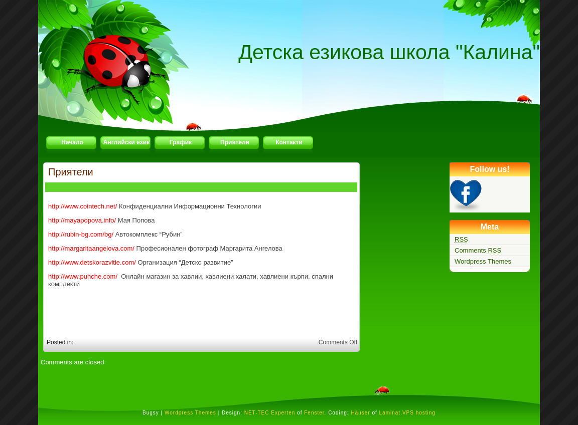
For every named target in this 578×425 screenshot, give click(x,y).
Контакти (289, 142)
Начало (72, 142)
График (181, 142)
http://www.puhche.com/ (82, 276)
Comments (478, 250)
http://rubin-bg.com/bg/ (80, 234)
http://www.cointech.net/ (82, 206)
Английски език (126, 142)
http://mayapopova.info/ (82, 220)
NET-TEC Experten (270, 412)
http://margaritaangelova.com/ (91, 248)
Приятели (234, 142)
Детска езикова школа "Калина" (389, 52)
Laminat (390, 412)
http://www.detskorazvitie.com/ (92, 262)
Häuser (360, 412)
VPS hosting (419, 412)
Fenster (314, 412)
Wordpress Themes (483, 261)
